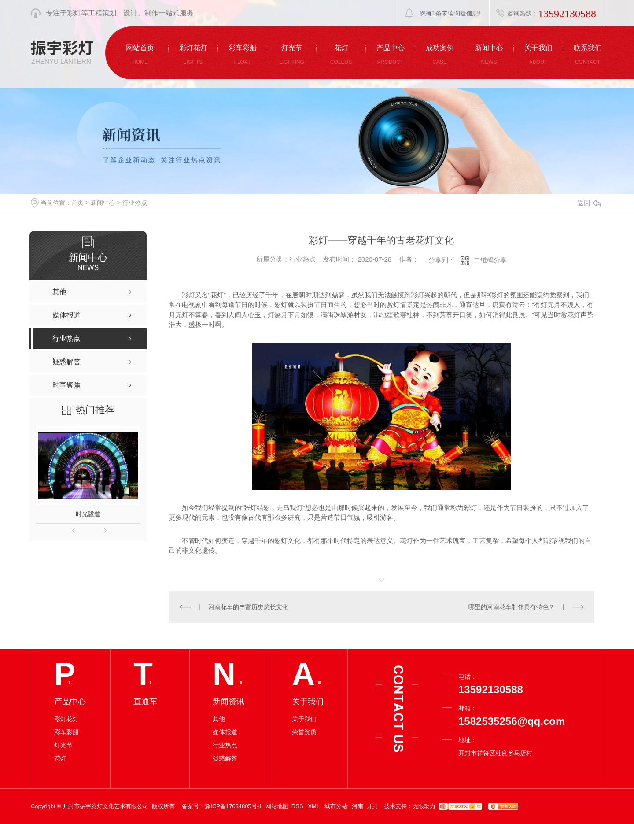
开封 (372, 806)
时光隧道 (88, 513)
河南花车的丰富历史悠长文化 (248, 606)
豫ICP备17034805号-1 (233, 806)
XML (314, 806)
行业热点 (134, 202)
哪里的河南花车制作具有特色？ (511, 606)
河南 (357, 806)
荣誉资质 (304, 731)
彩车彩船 (66, 731)
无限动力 (424, 806)
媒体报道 (225, 731)
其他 (219, 718)
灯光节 (63, 745)
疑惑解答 (225, 758)
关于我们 (304, 718)
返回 (589, 203)
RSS (298, 806)
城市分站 (335, 806)
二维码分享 (490, 260)
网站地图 (276, 806)
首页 (77, 202)
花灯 (60, 758)
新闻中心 (103, 202)
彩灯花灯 (66, 718)
